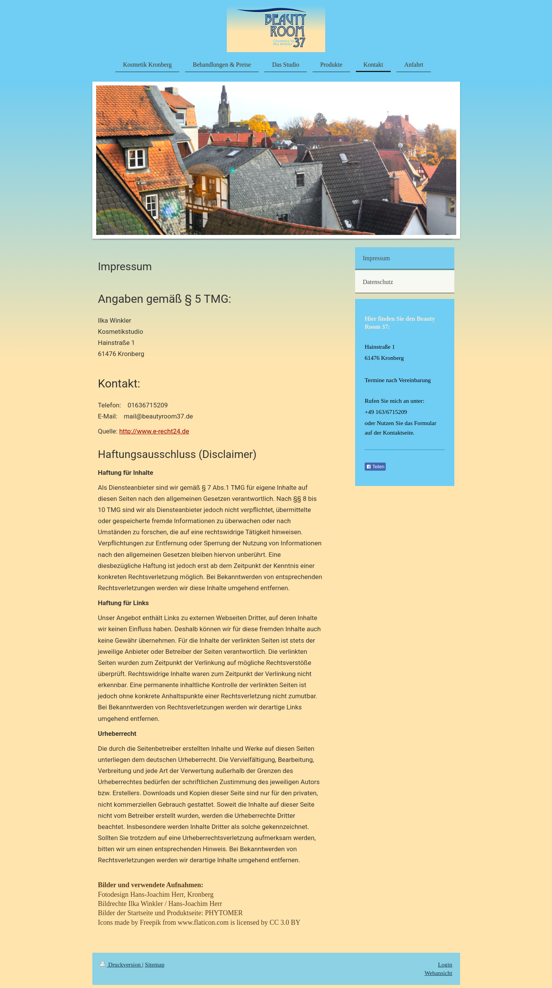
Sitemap (154, 964)
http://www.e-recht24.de (154, 431)
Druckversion (121, 964)
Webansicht (438, 973)
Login (445, 964)
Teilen (375, 466)
